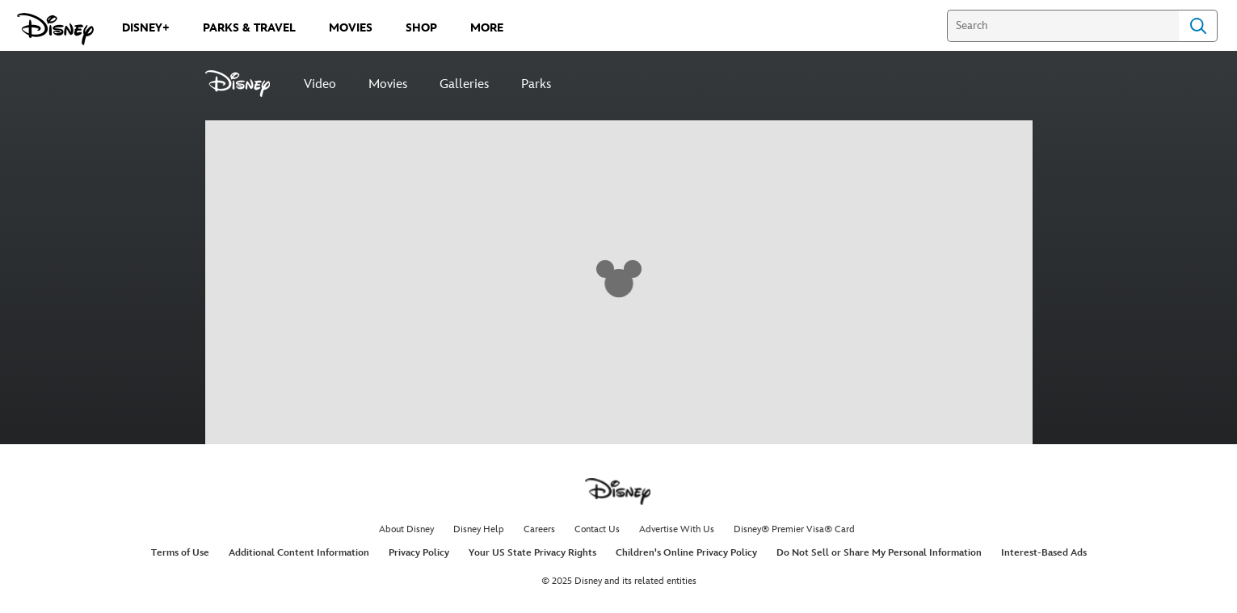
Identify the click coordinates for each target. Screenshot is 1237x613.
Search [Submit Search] (1198, 26)
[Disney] (246, 83)
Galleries (464, 84)
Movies (387, 84)
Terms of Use (180, 553)
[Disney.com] (55, 29)
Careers (539, 529)
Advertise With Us (676, 529)
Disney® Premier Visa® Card (794, 529)
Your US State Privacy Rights (532, 553)
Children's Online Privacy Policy (686, 553)
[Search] (1063, 26)
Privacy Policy (419, 553)
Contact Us (597, 529)
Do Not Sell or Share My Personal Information (879, 553)
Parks (536, 84)
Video (320, 84)
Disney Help (478, 529)
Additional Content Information (299, 553)
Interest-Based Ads (1044, 553)
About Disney (406, 529)
